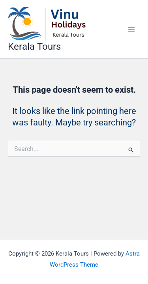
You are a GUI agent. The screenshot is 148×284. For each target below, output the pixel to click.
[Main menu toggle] (131, 29)
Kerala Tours (34, 46)
